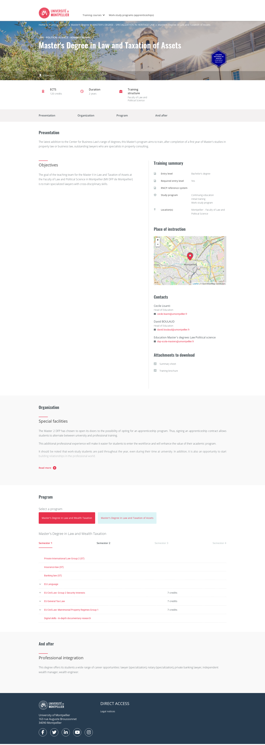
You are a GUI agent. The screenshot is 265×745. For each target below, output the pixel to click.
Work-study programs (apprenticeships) (131, 15)
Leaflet (196, 283)
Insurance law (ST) (54, 568)
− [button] (158, 244)
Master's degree (80, 24)
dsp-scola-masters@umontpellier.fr (175, 341)
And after (161, 115)
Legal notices (107, 712)
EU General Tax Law (54, 602)
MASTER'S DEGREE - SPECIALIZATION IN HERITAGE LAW (123, 24)
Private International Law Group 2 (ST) (64, 559)
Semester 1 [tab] (46, 543)
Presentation (47, 115)
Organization (86, 115)
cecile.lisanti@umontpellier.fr (172, 313)
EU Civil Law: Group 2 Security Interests (64, 593)
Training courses (92, 15)
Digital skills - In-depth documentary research (67, 619)
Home (42, 24)
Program (122, 115)
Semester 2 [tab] (104, 543)
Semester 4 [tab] (219, 543)
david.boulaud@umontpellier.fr (173, 329)
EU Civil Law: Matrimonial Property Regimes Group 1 (71, 610)
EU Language (51, 585)
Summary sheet (165, 364)
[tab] (67, 518)
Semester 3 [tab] (161, 543)
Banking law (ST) (53, 576)
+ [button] (158, 240)
